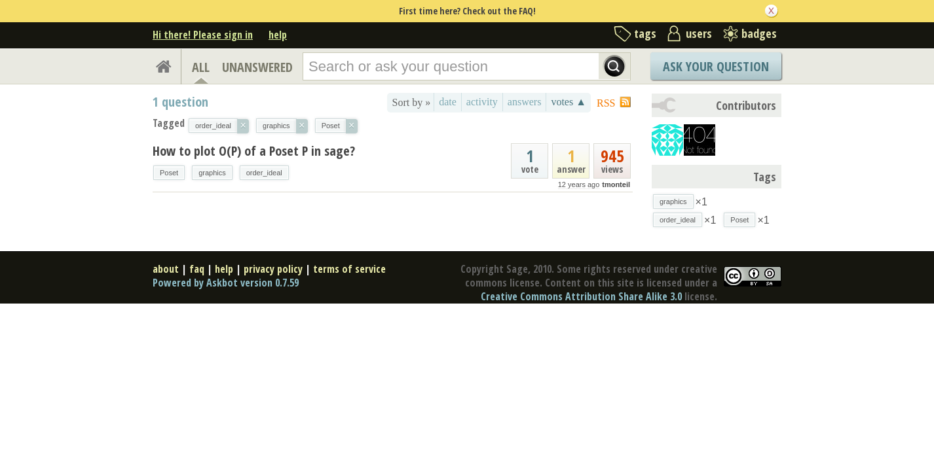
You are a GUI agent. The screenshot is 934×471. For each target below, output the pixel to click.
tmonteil (616, 184)
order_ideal (264, 173)
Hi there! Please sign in (203, 34)
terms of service (349, 269)
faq (196, 269)
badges (759, 33)
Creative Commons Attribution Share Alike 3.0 (581, 296)
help (278, 34)
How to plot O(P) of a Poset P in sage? (254, 151)
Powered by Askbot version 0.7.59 (226, 282)
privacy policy (273, 269)
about (166, 269)
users (699, 33)
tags (645, 33)
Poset (169, 173)
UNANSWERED (257, 67)
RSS (606, 103)
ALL (201, 67)
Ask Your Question (716, 66)
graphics (212, 173)
